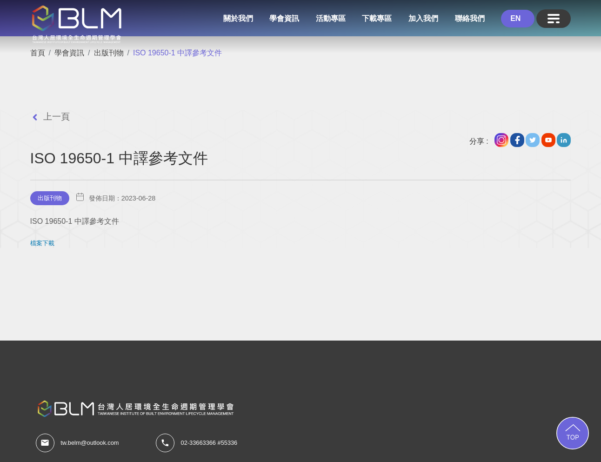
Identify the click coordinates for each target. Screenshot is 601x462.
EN (515, 18)
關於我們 (238, 18)
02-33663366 (198, 442)
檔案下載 (42, 243)
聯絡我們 (470, 18)
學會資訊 (284, 18)
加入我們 (423, 18)
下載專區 (377, 18)
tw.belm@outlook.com (89, 442)
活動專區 (331, 18)
